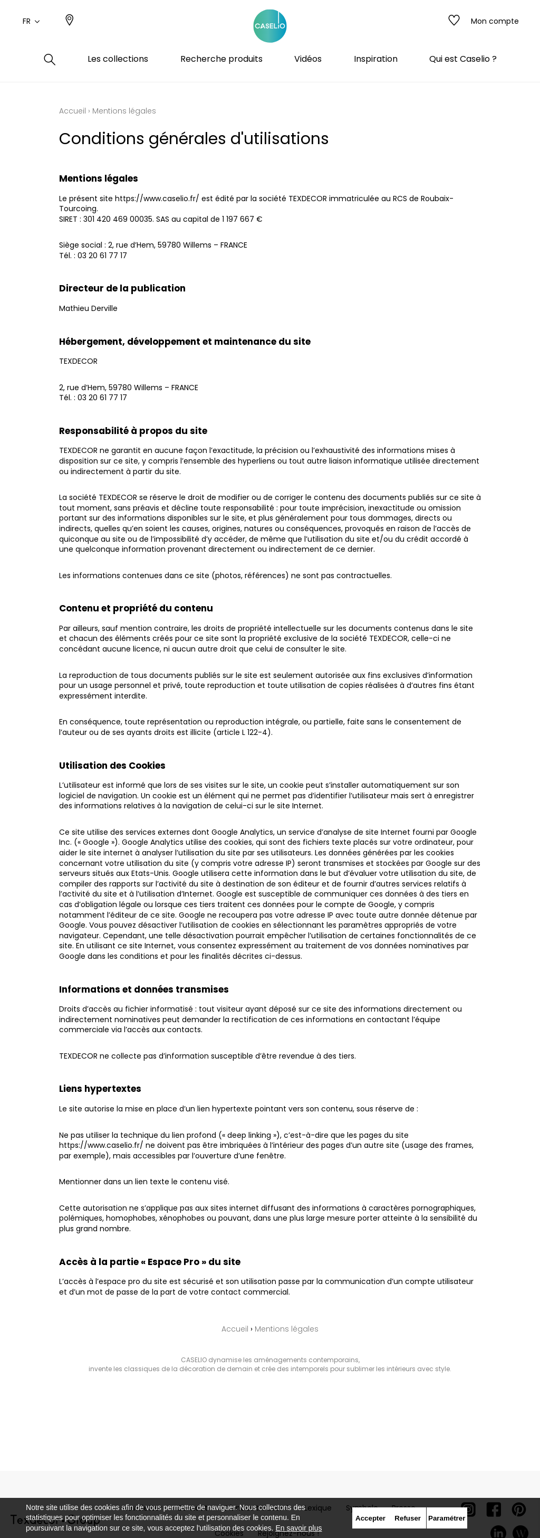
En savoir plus (299, 1528)
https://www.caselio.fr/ (157, 198)
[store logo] (270, 33)
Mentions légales (287, 1329)
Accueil (72, 111)
